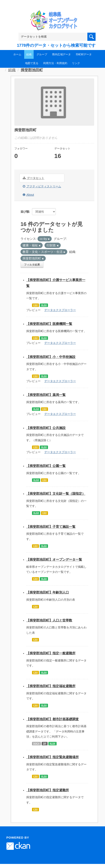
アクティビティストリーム (42, 186)
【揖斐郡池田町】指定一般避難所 (50, 653)
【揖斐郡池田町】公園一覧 (46, 466)
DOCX (36, 743)
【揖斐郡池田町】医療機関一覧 (49, 324)
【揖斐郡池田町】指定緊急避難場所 (52, 757)
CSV (35, 305)
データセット (33, 178)
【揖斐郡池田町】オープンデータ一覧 (54, 559)
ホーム (17, 54)
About (28, 194)
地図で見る (31, 63)
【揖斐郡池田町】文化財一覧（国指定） (55, 493)
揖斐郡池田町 (32, 70)
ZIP (44, 743)
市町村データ (84, 54)
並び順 (25, 211)
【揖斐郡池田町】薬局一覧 (46, 395)
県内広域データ (61, 54)
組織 (29, 54)
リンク (76, 63)
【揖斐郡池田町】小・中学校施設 (50, 357)
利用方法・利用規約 (55, 63)
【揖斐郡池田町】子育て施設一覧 (50, 526)
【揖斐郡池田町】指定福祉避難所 (50, 686)
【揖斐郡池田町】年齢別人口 (47, 592)
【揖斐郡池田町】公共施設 (46, 428)
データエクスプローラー (60, 310)
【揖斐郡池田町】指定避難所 (47, 790)
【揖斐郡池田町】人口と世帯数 (49, 620)
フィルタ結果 (32, 264)
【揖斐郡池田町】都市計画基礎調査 (52, 719)
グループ (42, 54)
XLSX (44, 305)
